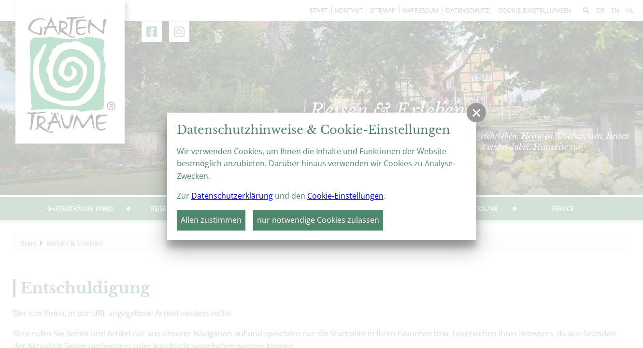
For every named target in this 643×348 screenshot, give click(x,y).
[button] (476, 112)
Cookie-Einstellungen (345, 195)
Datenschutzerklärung (232, 195)
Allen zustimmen (211, 220)
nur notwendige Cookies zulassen (318, 220)
